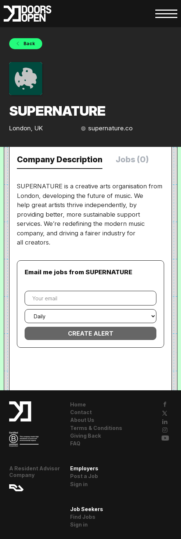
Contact (81, 412)
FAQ (75, 443)
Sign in (79, 484)
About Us (82, 420)
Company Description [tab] (59, 159)
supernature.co (110, 128)
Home (78, 404)
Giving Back (85, 436)
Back (28, 43)
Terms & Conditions (96, 428)
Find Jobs (82, 517)
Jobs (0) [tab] (132, 159)
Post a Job (84, 476)
